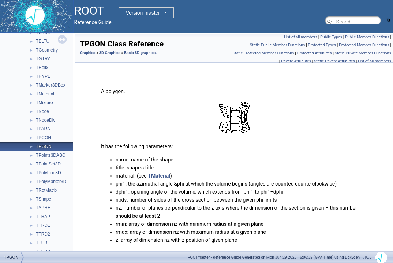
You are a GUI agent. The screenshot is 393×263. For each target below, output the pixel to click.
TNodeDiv (45, 120)
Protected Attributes (314, 53)
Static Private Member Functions (363, 53)
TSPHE (43, 207)
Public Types (331, 37)
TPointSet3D (48, 164)
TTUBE (43, 242)
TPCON (43, 137)
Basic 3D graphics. (140, 52)
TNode (42, 111)
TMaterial (45, 93)
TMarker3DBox (51, 85)
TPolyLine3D (48, 172)
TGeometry (47, 50)
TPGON (44, 146)
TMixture (44, 102)
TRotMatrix (46, 190)
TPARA (43, 129)
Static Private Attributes (334, 61)
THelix (42, 67)
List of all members (300, 37)
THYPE (43, 76)
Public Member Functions (367, 37)
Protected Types (322, 45)
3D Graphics (109, 52)
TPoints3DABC (51, 155)
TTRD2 (43, 234)
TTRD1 (43, 225)
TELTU (42, 41)
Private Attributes (296, 61)
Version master (143, 13)
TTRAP (43, 216)
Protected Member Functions (364, 45)
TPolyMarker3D (51, 181)
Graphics (88, 52)
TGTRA (43, 58)
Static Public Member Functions (277, 45)
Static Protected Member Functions (263, 53)
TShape (43, 199)
